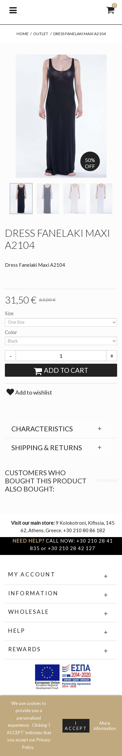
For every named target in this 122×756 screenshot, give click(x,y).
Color (11, 332)
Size (10, 313)
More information (105, 726)
